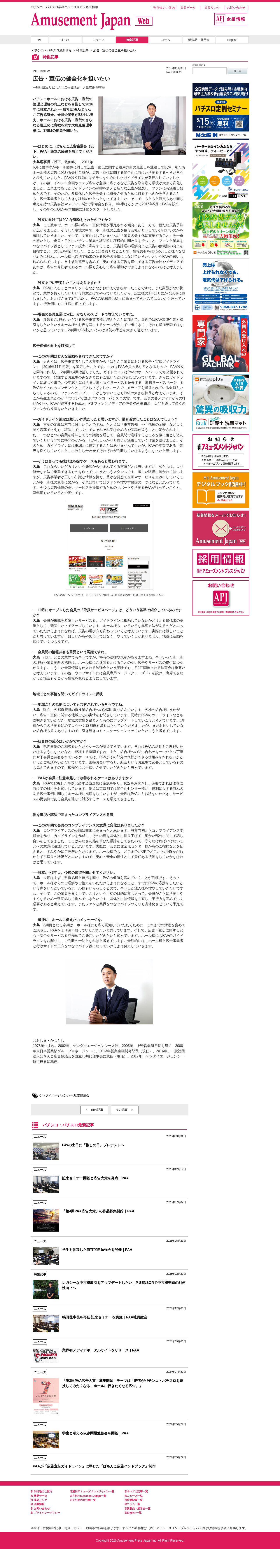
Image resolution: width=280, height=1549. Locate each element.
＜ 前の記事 (94, 1109)
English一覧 (133, 1512)
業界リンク (212, 7)
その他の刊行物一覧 (83, 1500)
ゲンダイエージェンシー (56, 1095)
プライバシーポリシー (45, 1512)
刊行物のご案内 (164, 7)
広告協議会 (81, 1095)
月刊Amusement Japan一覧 (88, 1495)
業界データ (188, 7)
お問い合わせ (236, 7)
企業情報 (37, 1504)
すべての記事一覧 (136, 1491)
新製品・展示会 (199, 40)
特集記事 (132, 40)
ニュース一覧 (134, 1495)
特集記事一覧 (134, 1500)
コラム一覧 (132, 1504)
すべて (65, 40)
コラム (165, 40)
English (232, 40)
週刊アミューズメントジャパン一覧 (92, 1491)
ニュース (99, 40)
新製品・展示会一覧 (137, 1508)
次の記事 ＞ (125, 1109)
